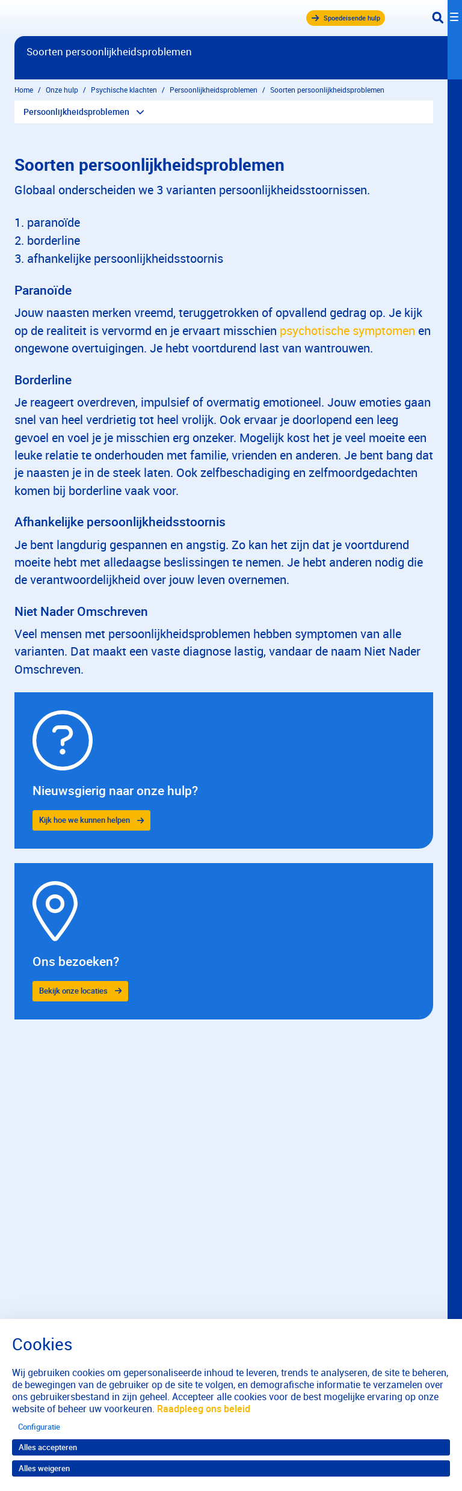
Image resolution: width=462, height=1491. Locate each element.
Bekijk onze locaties (73, 990)
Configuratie (39, 1426)
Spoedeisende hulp (346, 17)
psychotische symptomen (347, 330)
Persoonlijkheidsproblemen (76, 111)
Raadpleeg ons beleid (203, 1408)
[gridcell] (223, 770)
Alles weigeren (44, 1468)
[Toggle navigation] (447, 18)
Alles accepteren (48, 1447)
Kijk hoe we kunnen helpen (84, 819)
